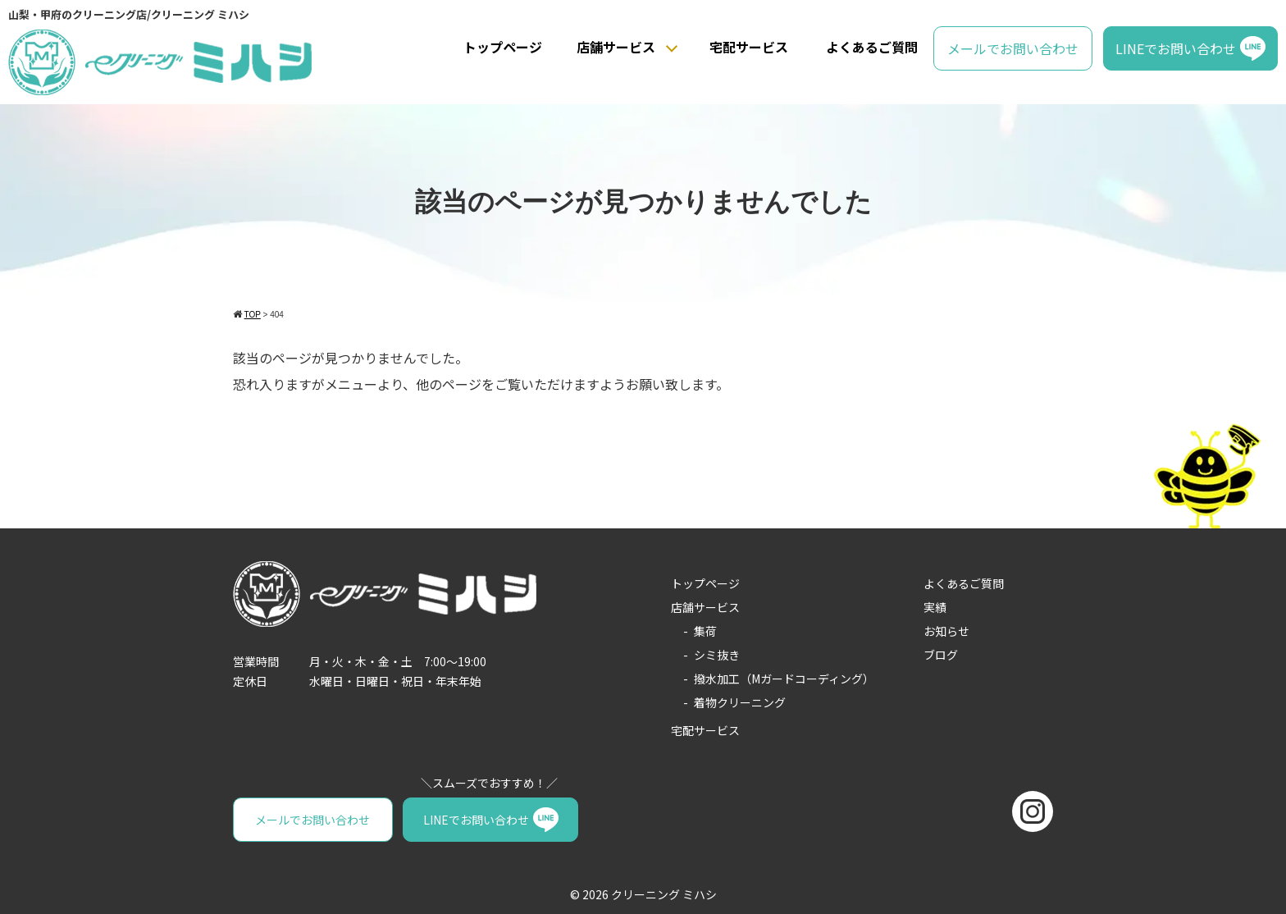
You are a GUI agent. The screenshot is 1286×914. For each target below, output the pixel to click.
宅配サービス (748, 47)
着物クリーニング (740, 702)
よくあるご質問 (872, 47)
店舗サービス (616, 47)
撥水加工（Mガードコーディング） (784, 678)
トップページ (502, 47)
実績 (934, 607)
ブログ (940, 655)
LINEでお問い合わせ (1175, 48)
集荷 (705, 631)
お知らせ (946, 631)
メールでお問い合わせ (1013, 48)
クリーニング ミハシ (664, 894)
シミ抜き (717, 655)
